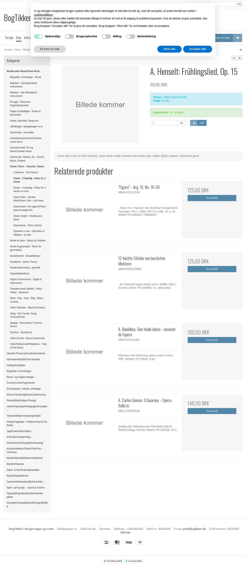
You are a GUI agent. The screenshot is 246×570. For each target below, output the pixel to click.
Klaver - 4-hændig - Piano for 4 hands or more (29, 189)
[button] (233, 58)
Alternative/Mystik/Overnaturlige (23, 359)
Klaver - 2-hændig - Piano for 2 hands (29, 180)
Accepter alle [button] (197, 48)
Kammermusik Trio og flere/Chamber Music (21, 149)
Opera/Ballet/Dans (19, 273)
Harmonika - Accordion (22, 132)
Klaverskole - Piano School (27, 225)
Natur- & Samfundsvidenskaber (23, 470)
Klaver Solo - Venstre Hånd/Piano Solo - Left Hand (28, 199)
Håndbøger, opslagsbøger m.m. (26, 126)
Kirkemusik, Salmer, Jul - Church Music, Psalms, (27, 159)
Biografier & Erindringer (19, 371)
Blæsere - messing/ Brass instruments (23, 85)
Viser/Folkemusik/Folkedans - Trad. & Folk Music (28, 346)
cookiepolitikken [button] (43, 14)
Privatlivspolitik (114, 561)
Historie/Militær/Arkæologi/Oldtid (24, 415)
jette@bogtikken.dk (194, 528)
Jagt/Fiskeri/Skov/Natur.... (20, 431)
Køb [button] (197, 123)
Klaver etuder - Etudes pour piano (27, 218)
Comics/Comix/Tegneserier (21, 382)
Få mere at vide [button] (50, 48)
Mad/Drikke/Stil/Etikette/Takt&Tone (25, 458)
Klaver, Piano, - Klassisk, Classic (27, 166)
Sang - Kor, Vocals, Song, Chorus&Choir (23, 315)
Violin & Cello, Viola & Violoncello (27, 338)
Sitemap (125, 532)
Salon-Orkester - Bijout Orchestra (27, 307)
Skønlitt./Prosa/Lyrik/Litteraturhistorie (26, 353)
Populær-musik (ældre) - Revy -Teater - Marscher (26, 290)
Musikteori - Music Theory (23, 262)
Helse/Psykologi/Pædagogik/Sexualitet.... (27, 408)
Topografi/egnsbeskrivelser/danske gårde (25, 495)
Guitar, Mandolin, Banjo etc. (24, 120)
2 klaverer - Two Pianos (25, 172)
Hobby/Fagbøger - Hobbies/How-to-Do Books (27, 423)
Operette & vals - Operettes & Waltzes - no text (28, 233)
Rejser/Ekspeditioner (17, 475)
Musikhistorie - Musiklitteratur (25, 256)
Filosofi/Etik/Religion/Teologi (21, 400)
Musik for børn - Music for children (28, 240)
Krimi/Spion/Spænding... (19, 437)
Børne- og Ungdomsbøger (20, 377)
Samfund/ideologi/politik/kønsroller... (25, 481)
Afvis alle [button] (169, 48)
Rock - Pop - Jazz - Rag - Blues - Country (27, 300)
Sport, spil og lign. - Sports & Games (26, 487)
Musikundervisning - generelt (25, 267)
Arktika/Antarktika (16, 365)
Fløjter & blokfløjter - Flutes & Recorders (25, 113)
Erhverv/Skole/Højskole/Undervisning (26, 394)
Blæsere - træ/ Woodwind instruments (23, 94)
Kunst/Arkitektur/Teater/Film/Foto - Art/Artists (24, 450)
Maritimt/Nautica (15, 464)
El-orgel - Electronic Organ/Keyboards (20, 104)
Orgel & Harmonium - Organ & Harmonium (26, 281)
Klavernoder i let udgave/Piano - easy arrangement (30, 208)
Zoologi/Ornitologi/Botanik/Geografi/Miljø (27, 504)
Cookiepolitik (135, 561)
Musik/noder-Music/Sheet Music (23, 71)
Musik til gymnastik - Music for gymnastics (26, 248)
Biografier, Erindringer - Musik (25, 77)
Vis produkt (212, 198)
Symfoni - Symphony (21, 332)
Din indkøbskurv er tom (220, 38)
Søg (239, 4)
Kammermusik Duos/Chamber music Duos (26, 140)
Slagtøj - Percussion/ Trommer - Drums (26, 325)
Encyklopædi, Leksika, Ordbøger (24, 388)
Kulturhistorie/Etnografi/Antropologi (25, 443)
